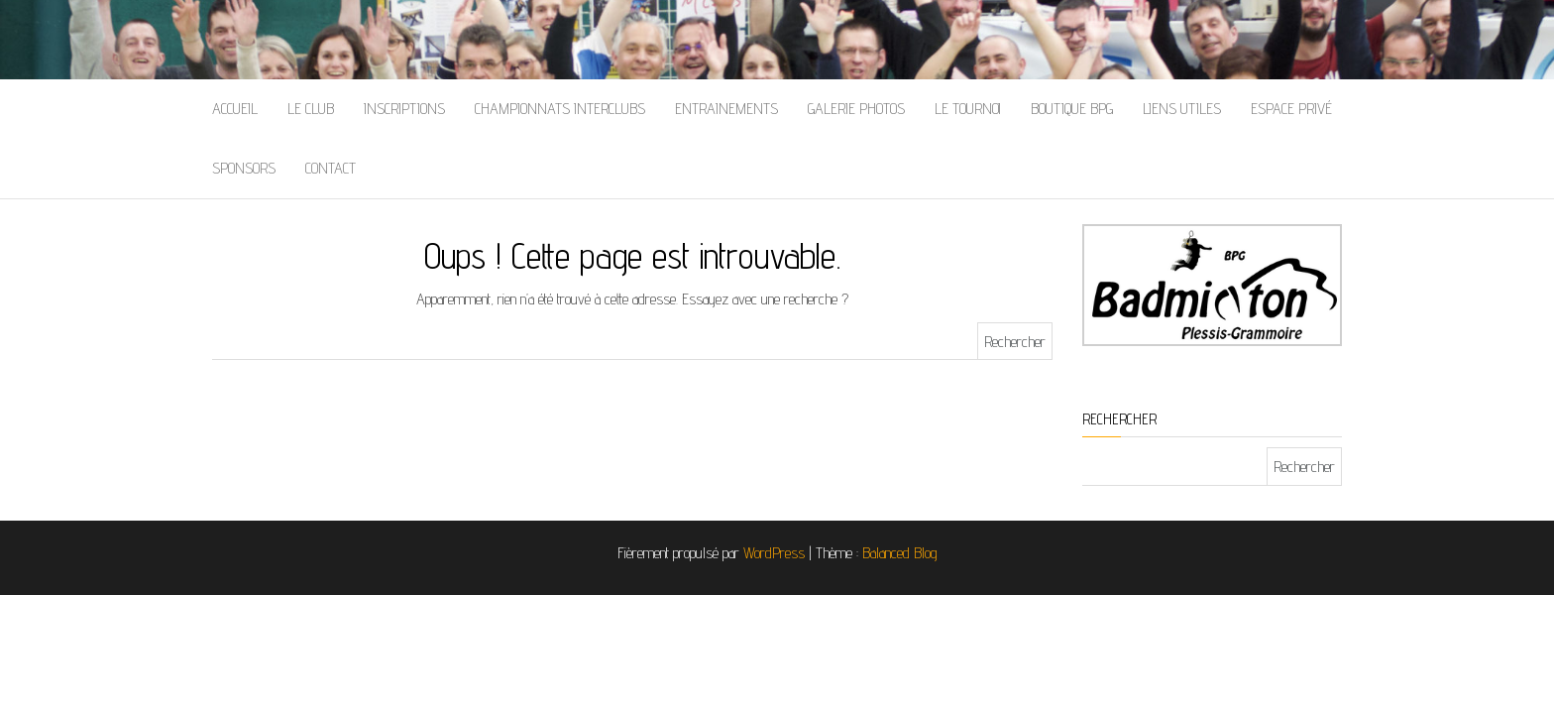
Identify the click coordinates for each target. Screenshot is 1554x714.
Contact (330, 168)
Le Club (310, 108)
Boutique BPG (1072, 108)
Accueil (235, 108)
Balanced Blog (900, 552)
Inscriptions (404, 108)
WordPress (774, 552)
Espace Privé (1291, 108)
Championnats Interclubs (560, 108)
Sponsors (244, 168)
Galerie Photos (856, 108)
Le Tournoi (968, 108)
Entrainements (726, 108)
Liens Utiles (1182, 108)
